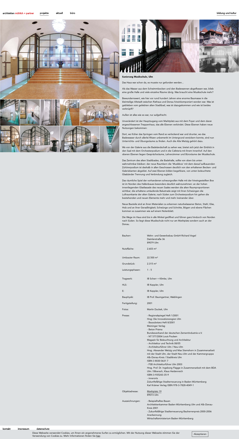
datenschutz (43, 428)
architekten (18, 13)
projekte (44, 13)
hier (98, 435)
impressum (23, 428)
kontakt (6, 428)
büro (72, 13)
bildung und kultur (226, 13)
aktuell (59, 13)
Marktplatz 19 (154, 391)
